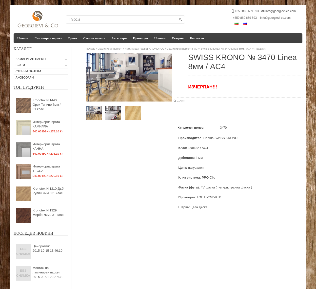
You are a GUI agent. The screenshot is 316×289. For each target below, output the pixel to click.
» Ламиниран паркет (109, 48)
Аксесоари (119, 38)
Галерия (178, 38)
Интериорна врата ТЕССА (46, 169)
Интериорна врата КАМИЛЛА (46, 124)
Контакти (197, 38)
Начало (22, 38)
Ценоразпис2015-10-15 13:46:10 (47, 248)
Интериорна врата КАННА (46, 146)
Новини (160, 38)
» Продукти (259, 48)
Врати (72, 38)
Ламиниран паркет (48, 38)
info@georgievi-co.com (280, 11)
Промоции (140, 38)
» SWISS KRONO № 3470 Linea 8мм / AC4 (224, 48)
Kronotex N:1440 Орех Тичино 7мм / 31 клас (46, 104)
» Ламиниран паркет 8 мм (181, 48)
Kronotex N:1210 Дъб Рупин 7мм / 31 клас (48, 191)
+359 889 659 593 (245, 18)
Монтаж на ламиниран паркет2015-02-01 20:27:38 (47, 272)
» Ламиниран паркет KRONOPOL (143, 48)
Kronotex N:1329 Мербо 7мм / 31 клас (48, 212)
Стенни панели (94, 38)
